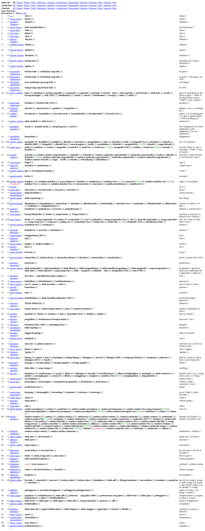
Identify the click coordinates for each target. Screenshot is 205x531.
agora (15, 309)
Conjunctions (61, 2)
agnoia (16, 281)
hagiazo (16, 203)
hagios (15, 219)
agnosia (17, 298)
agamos (17, 121)
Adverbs (50, 2)
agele (14, 190)
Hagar (15, 162)
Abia (14, 36)
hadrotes (17, 526)
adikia (15, 496)
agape (15, 147)
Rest (114, 2)
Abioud (16, 50)
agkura (16, 244)
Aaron (15, 19)
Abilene (17, 45)
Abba (14, 30)
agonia (16, 387)
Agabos (16, 66)
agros (15, 357)
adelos (15, 437)
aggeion (17, 171)
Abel (14, 33)
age (13, 187)
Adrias (16, 523)
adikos (16, 501)
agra (14, 325)
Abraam (17, 55)
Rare (100, 2)
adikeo (16, 480)
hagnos (15, 284)
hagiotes (17, 225)
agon (14, 382)
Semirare (107, 2)
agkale (15, 235)
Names (19, 2)
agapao (16, 142)
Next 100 (22, 13)
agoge (15, 379)
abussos (17, 61)
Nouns (26, 2)
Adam (15, 398)
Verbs (33, 2)
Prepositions (73, 2)
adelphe (16, 409)
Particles (83, 2)
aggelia (16, 176)
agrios (15, 349)
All (14, 5)
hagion (15, 214)
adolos (16, 514)
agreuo (16, 338)
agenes (16, 198)
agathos (16, 93)
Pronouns (93, 2)
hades (15, 456)
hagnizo (16, 257)
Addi (14, 406)
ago (13, 373)
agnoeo (16, 268)
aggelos (17, 181)
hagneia (16, 252)
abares (15, 27)
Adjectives (41, 2)
